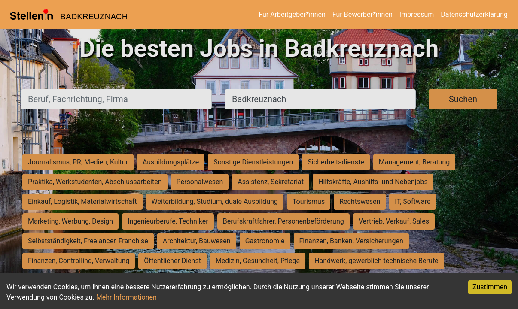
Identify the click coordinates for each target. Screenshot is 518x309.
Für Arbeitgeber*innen (292, 14)
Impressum (416, 14)
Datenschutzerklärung (474, 14)
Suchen (463, 99)
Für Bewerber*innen (362, 14)
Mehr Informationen (126, 297)
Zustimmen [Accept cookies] (489, 287)
